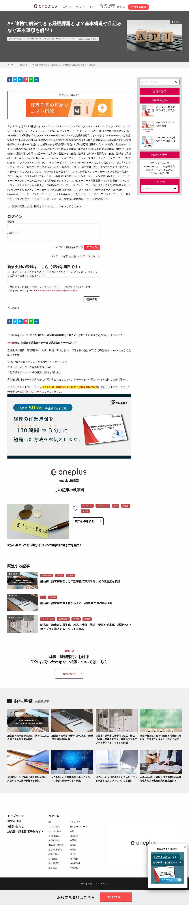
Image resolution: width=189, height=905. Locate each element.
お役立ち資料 (138, 7)
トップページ (15, 816)
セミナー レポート (78, 826)
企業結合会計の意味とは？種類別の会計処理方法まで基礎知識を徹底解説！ (160, 779)
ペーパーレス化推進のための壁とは (165, 139)
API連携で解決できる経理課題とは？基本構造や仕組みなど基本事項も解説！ (63, 65)
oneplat (11, 342)
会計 (82, 39)
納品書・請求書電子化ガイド (107, 6)
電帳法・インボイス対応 (159, 169)
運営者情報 (14, 821)
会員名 (11, 221)
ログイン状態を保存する (69, 247)
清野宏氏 (53, 867)
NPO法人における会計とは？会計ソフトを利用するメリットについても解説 (116, 779)
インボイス (62, 39)
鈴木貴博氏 (54, 863)
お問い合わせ (69, 673)
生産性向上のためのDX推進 (165, 124)
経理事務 (50, 39)
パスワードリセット (89, 256)
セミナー (94, 7)
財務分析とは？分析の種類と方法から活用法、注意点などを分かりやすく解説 (160, 737)
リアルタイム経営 (159, 163)
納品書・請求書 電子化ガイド (25, 831)
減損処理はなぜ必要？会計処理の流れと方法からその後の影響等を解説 (28, 779)
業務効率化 (15, 574)
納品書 (87, 39)
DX (12, 596)
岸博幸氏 (74, 867)
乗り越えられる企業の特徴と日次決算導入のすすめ (165, 108)
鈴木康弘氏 (75, 863)
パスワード (13, 233)
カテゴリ (67, 7)
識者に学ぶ (54, 854)
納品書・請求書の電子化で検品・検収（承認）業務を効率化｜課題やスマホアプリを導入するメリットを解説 (85, 627)
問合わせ (121, 7)
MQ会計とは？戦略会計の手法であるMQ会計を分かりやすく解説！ (70, 779)
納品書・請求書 (16, 617)
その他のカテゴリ (159, 173)
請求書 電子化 (55, 849)
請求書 (93, 39)
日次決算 (74, 835)
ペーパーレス (73, 39)
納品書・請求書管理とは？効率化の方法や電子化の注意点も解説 (80, 581)
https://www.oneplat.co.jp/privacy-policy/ (56, 290)
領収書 (73, 849)
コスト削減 (54, 826)
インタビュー (81, 7)
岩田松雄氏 (54, 835)
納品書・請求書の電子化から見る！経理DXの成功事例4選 (76, 603)
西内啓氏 (53, 858)
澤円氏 (73, 854)
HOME (13, 65)
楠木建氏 (74, 858)
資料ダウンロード (32, 391)
